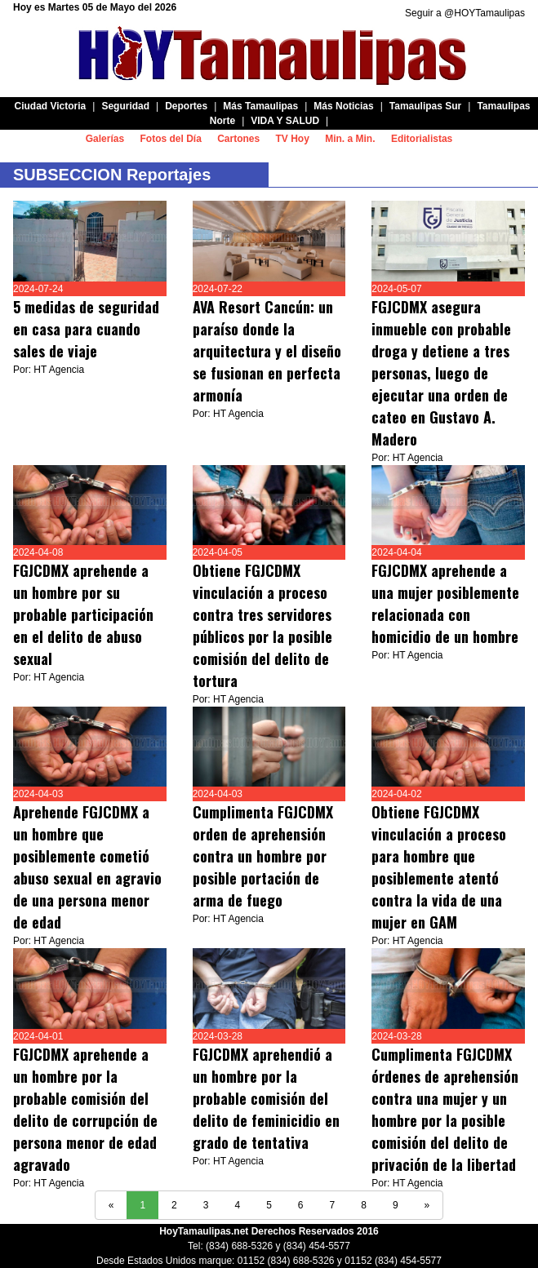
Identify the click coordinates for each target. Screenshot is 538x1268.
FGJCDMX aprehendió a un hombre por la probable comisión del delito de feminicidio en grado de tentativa (266, 1098)
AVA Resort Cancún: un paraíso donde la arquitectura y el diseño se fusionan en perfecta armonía (267, 351)
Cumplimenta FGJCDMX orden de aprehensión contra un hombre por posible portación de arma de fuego (263, 856)
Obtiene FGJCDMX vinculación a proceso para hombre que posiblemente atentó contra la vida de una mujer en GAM (438, 867)
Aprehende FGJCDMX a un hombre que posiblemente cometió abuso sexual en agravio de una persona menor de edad (87, 867)
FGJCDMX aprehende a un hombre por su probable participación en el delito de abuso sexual (83, 614)
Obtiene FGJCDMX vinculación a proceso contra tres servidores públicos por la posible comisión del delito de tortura (262, 625)
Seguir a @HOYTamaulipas (465, 13)
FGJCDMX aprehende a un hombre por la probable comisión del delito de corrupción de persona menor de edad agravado (85, 1109)
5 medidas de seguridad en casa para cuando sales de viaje (86, 328)
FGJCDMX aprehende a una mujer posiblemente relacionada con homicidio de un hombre (445, 603)
